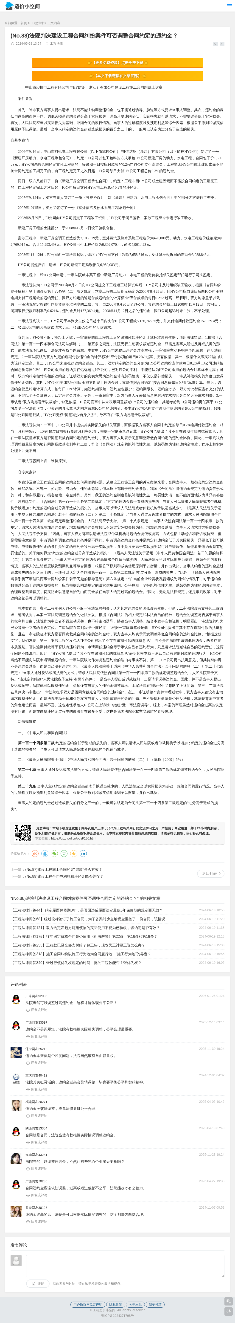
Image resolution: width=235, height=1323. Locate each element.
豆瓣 (64, 853)
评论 (41, 1283)
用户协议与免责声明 (87, 1304)
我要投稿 (155, 1304)
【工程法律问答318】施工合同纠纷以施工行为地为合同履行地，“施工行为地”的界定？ (81, 954)
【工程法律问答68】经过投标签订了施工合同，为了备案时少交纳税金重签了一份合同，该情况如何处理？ (91, 919)
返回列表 (209, 873)
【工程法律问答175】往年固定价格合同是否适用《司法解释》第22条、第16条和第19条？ (84, 936)
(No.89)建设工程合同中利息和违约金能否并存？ (64, 876)
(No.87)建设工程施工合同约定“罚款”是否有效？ (63, 869)
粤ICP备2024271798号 (117, 1315)
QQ (44, 853)
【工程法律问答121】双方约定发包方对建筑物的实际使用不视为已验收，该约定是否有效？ (85, 928)
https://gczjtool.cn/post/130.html (73, 838)
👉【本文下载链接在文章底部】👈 (117, 76)
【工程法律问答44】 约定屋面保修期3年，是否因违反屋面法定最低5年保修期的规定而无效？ (87, 910)
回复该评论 (39, 1010)
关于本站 (135, 1304)
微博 (35, 853)
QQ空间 (73, 853)
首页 (24, 23)
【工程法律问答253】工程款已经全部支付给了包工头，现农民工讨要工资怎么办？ (78, 945)
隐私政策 (115, 1304)
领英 (83, 853)
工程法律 (37, 23)
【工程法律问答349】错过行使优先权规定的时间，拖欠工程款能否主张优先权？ (76, 963)
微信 (54, 853)
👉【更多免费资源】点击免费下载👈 (117, 63)
